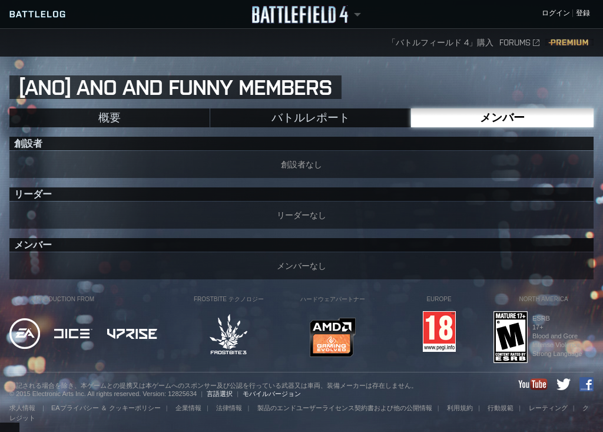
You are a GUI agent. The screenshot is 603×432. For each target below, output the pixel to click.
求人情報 (23, 407)
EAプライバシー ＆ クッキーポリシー (106, 407)
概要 (109, 117)
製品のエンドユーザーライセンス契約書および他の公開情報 (344, 407)
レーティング (548, 407)
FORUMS (519, 43)
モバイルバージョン (272, 393)
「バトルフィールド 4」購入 (440, 43)
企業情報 (188, 407)
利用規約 (460, 407)
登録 (583, 13)
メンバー (502, 117)
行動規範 (500, 407)
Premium (569, 43)
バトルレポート (310, 117)
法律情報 (229, 407)
